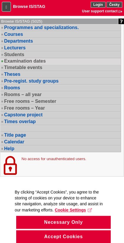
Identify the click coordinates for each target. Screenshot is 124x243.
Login (98, 5)
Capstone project (23, 114)
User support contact (100, 11)
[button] (6, 7)
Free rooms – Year (24, 107)
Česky (114, 5)
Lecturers (15, 47)
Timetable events (23, 67)
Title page (15, 135)
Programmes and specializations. (41, 27)
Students (14, 54)
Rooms (12, 87)
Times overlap (20, 121)
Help (9, 148)
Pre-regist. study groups (31, 80)
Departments (18, 40)
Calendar (14, 141)
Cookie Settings (73, 213)
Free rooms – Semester (30, 101)
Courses (13, 34)
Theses (12, 74)
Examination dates (25, 61)
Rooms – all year (23, 94)
